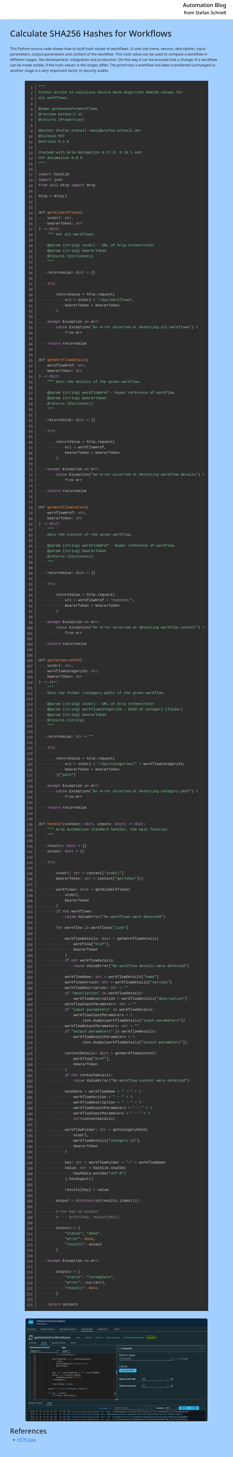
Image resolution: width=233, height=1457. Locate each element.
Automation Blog (204, 5)
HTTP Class (26, 1439)
